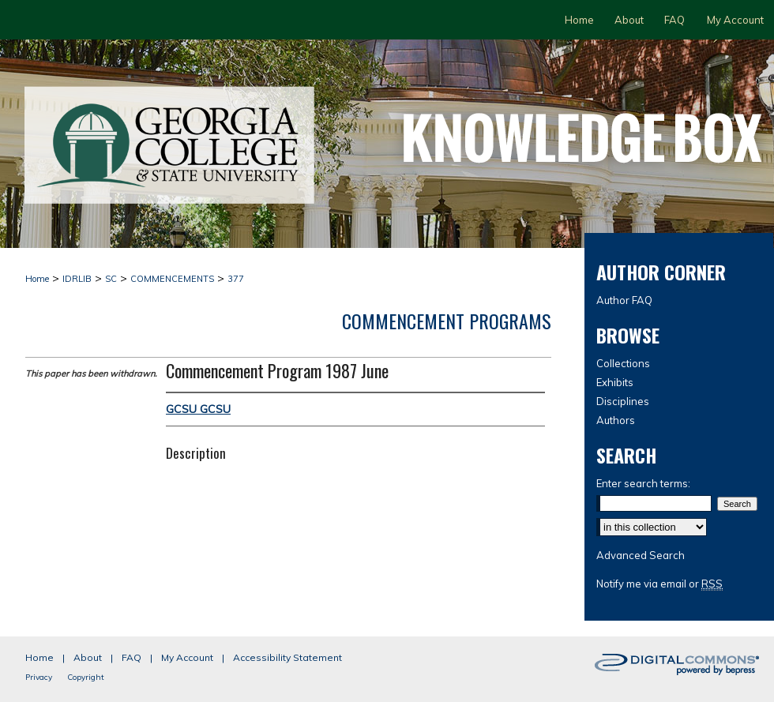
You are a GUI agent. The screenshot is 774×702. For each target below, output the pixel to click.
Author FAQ (624, 300)
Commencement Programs (446, 320)
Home (37, 278)
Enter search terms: (643, 483)
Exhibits (614, 382)
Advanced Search (640, 555)
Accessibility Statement (287, 657)
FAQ (131, 657)
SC (111, 278)
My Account (187, 657)
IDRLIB (77, 278)
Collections (623, 363)
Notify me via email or (659, 583)
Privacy (38, 677)
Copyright (85, 677)
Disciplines (622, 401)
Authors (615, 420)
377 (235, 278)
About (87, 657)
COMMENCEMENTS (172, 278)
